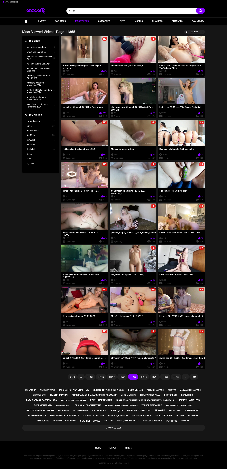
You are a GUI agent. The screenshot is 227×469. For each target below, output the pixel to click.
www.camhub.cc (11, 2)
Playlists (157, 21)
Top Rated (60, 21)
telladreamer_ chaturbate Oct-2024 (41, 69)
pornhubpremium (101, 400)
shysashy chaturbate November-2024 (41, 84)
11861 (90, 377)
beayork (160, 410)
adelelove (41, 144)
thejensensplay (150, 395)
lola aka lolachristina (87, 405)
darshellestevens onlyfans (179, 405)
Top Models (36, 114)
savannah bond (80, 411)
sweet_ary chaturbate (127, 421)
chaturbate (170, 395)
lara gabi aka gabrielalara (41, 400)
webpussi (172, 390)
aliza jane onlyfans (190, 390)
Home (26, 21)
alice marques (128, 395)
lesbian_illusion (118, 415)
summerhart (192, 410)
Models (139, 21)
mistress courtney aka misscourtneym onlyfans (145, 400)
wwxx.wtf (110, 463)
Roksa (41, 154)
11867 (155, 377)
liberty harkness (189, 400)
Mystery (41, 163)
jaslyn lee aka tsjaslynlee (73, 400)
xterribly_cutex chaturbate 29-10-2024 (41, 76)
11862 (101, 377)
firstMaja (41, 135)
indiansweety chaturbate (64, 415)
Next (194, 377)
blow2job (41, 140)
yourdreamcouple (152, 405)
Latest (42, 21)
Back (72, 377)
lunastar (108, 421)
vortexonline (99, 410)
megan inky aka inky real (108, 390)
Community (198, 21)
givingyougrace (47, 390)
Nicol (41, 158)
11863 (112, 377)
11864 (122, 377)
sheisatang (174, 410)
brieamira (30, 390)
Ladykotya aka (41, 121)
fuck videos (135, 390)
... (81, 377)
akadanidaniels (37, 415)
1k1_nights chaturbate (187, 416)
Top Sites (34, 40)
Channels (177, 21)
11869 (176, 377)
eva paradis (63, 411)
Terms (128, 448)
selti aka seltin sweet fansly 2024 (41, 57)
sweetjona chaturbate (41, 52)
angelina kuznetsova (139, 410)
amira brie (43, 420)
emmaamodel (63, 405)
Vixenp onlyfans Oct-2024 (41, 64)
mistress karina (141, 415)
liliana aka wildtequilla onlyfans (121, 405)
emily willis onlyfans (93, 416)
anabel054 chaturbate (64, 421)
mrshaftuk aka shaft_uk (74, 390)
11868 (165, 377)
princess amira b (152, 420)
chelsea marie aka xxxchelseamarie (94, 395)
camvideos (187, 395)
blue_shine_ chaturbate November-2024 (41, 105)
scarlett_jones (90, 420)
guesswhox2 (39, 395)
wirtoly (185, 421)
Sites (122, 21)
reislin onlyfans (155, 390)
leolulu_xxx (116, 410)
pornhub (172, 420)
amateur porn (59, 395)
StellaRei (41, 149)
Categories (104, 21)
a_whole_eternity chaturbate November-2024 (41, 91)
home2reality (41, 130)
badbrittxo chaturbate (41, 47)
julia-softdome (163, 415)
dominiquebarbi (43, 405)
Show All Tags (113, 428)
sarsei (41, 126)
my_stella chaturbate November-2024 (41, 98)
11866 (144, 377)
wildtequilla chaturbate (40, 410)
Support (113, 448)
